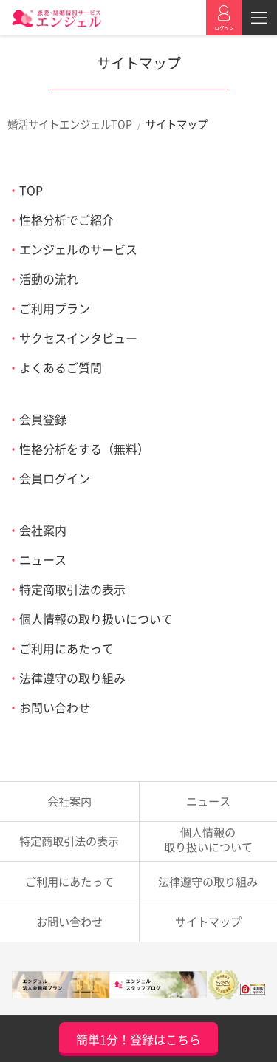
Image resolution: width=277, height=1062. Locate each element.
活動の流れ (48, 278)
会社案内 (42, 530)
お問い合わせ (54, 707)
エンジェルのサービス (78, 249)
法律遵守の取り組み (72, 678)
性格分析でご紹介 (66, 219)
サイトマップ (208, 921)
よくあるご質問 (60, 367)
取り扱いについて (209, 839)
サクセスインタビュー (78, 338)
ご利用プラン (54, 308)
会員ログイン (54, 478)
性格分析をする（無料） (84, 448)
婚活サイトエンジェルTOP (69, 124)
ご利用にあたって (66, 648)
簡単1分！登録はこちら (138, 1039)
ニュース (42, 559)
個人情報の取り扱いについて (96, 618)
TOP (31, 190)
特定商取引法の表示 (72, 589)
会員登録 (42, 419)
